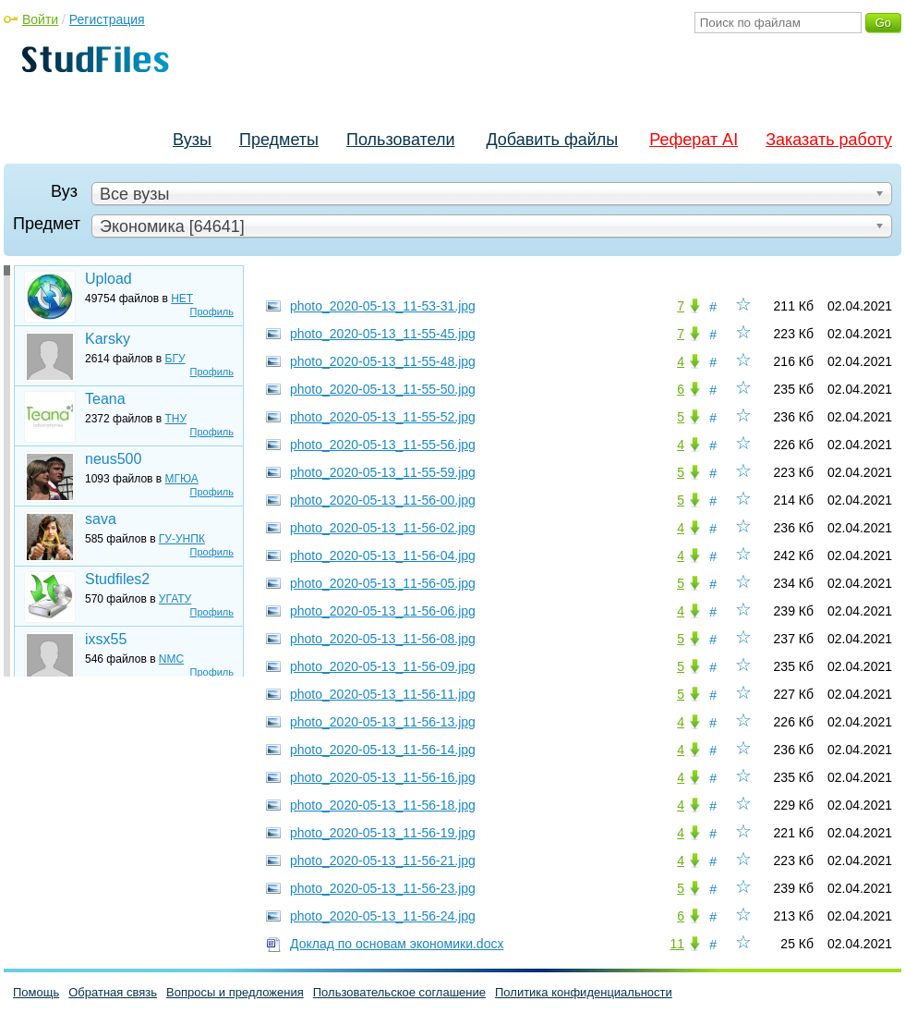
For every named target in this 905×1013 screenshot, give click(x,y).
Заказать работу (829, 139)
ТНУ (176, 418)
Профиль (212, 311)
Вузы (192, 139)
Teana (105, 399)
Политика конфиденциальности (583, 992)
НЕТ (182, 298)
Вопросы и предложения (235, 992)
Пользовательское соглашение (399, 992)
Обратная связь (112, 992)
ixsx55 (106, 639)
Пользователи (400, 139)
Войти (40, 19)
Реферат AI (693, 139)
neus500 (113, 459)
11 (677, 943)
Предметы (279, 139)
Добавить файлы (552, 139)
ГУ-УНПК (182, 538)
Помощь (36, 992)
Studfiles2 (117, 579)
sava (100, 519)
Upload (108, 279)
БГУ (175, 358)
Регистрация (107, 19)
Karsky (107, 339)
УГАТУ (175, 598)
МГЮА (182, 478)
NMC (171, 659)
